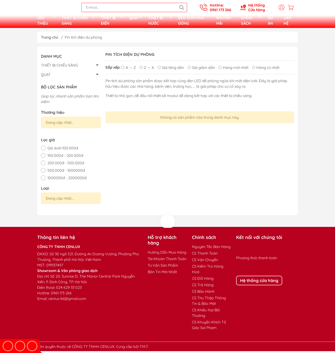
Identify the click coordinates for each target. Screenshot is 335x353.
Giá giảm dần (201, 69)
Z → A (147, 69)
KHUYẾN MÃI (223, 21)
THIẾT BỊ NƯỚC (161, 21)
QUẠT (136, 19)
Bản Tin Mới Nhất (162, 273)
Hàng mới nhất (233, 69)
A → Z (128, 69)
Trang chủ (49, 39)
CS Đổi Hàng (203, 280)
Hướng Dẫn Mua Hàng (167, 254)
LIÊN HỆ (287, 21)
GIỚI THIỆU (47, 21)
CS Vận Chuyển (205, 261)
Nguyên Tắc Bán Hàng (211, 248)
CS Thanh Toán (205, 255)
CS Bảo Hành (203, 293)
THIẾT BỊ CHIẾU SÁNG (79, 21)
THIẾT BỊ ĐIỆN (113, 21)
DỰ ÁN (270, 21)
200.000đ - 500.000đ (65, 164)
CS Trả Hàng (203, 286)
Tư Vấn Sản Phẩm (163, 267)
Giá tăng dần (171, 69)
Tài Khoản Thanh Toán (167, 260)
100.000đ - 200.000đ (65, 157)
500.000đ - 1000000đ (66, 172)
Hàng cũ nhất (265, 69)
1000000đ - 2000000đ (67, 179)
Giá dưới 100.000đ (62, 150)
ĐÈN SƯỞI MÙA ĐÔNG (191, 21)
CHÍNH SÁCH (252, 21)
